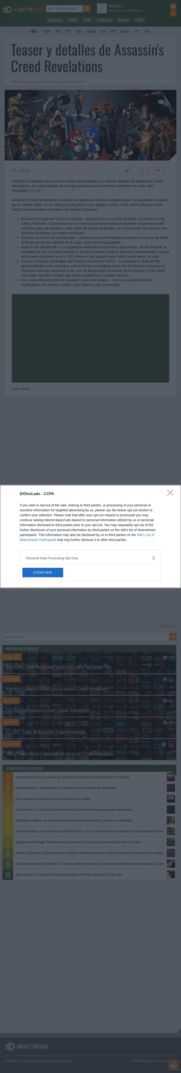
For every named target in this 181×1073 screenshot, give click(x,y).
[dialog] (90, 536)
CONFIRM (44, 572)
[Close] (171, 494)
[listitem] (90, 558)
